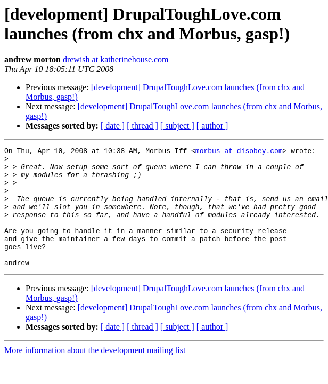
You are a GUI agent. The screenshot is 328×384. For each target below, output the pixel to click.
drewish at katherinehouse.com (116, 59)
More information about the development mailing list (94, 374)
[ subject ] (177, 125)
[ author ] (212, 125)
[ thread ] (142, 125)
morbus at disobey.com (239, 152)
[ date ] (113, 125)
